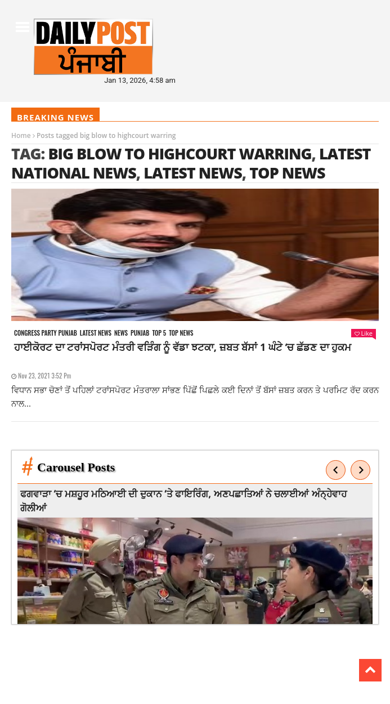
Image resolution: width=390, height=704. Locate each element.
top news (287, 172)
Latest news (95, 333)
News (121, 333)
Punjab (140, 333)
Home (21, 135)
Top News (181, 333)
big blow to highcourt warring (179, 153)
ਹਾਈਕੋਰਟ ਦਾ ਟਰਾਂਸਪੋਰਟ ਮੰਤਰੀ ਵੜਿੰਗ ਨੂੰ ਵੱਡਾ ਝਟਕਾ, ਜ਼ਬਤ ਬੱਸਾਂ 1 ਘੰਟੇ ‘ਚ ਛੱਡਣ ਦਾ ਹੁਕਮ (182, 347)
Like (364, 333)
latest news (193, 172)
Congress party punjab (45, 333)
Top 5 (159, 333)
